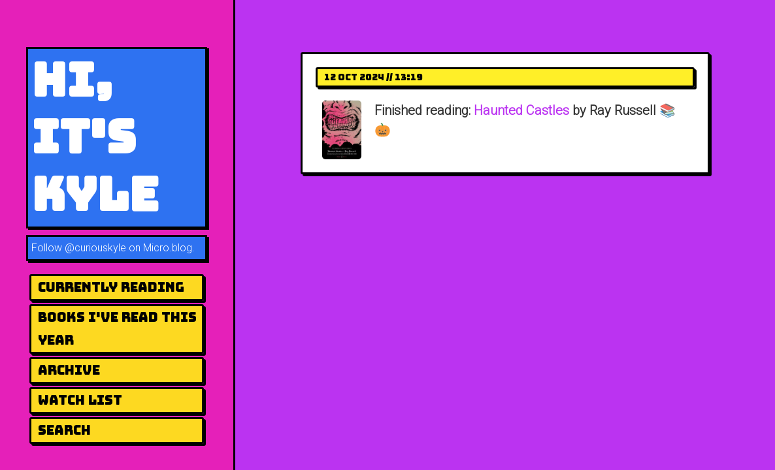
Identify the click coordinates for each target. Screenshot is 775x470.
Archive (69, 370)
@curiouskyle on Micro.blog (128, 248)
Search (64, 430)
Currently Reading (111, 287)
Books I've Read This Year (117, 329)
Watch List (80, 400)
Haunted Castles (521, 110)
